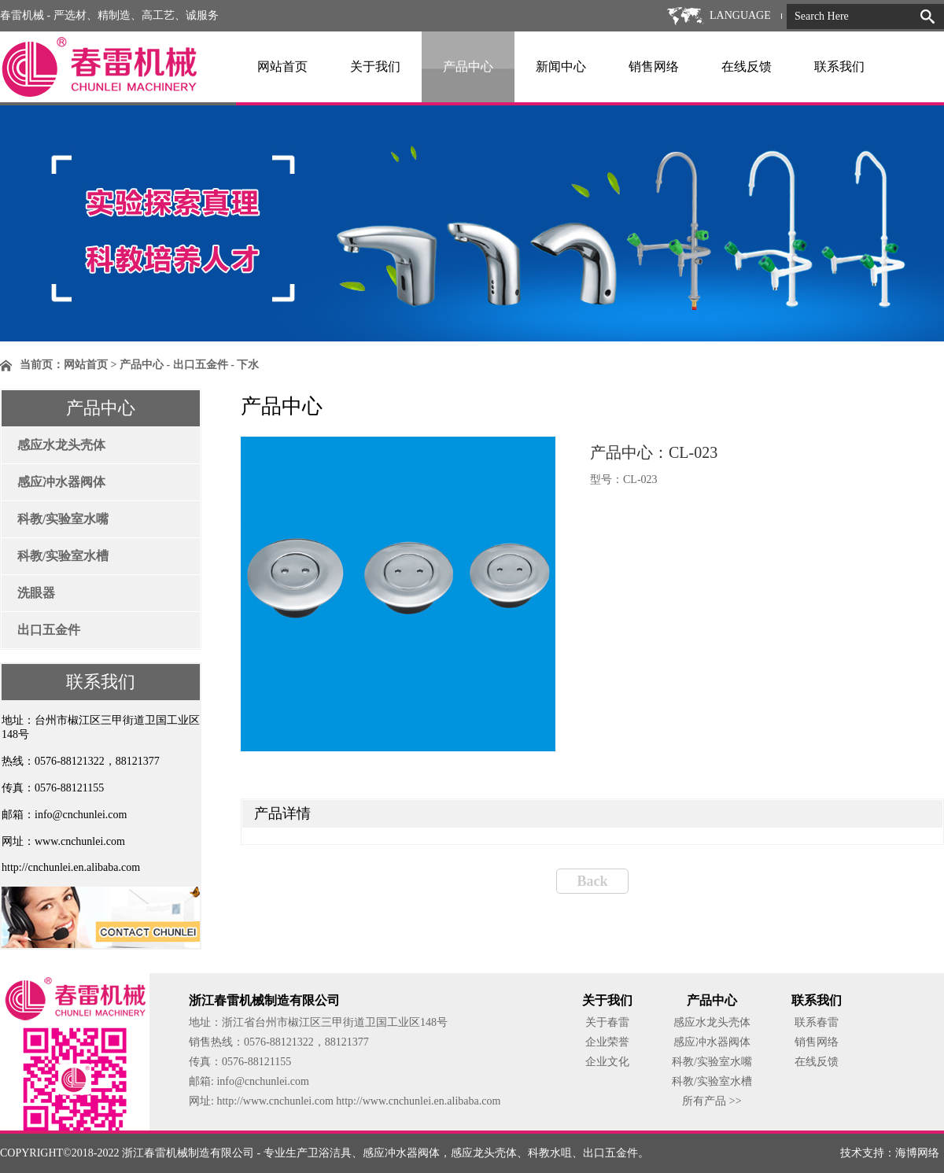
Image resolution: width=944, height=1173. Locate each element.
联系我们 (839, 66)
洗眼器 (36, 592)
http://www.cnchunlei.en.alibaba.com (418, 1101)
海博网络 (917, 1153)
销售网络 (654, 66)
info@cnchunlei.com (81, 815)
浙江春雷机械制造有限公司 (188, 1153)
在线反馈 (746, 66)
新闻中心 (561, 66)
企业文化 (607, 1062)
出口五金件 (48, 629)
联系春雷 (817, 1022)
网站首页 (282, 66)
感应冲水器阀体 (61, 482)
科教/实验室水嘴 (63, 519)
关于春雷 (607, 1022)
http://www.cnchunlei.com (276, 1101)
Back (592, 881)
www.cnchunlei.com (80, 841)
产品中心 (468, 66)
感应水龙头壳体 (61, 445)
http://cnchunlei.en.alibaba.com (71, 867)
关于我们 (375, 66)
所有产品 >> (711, 1101)
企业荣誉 (607, 1042)
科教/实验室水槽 (63, 556)
